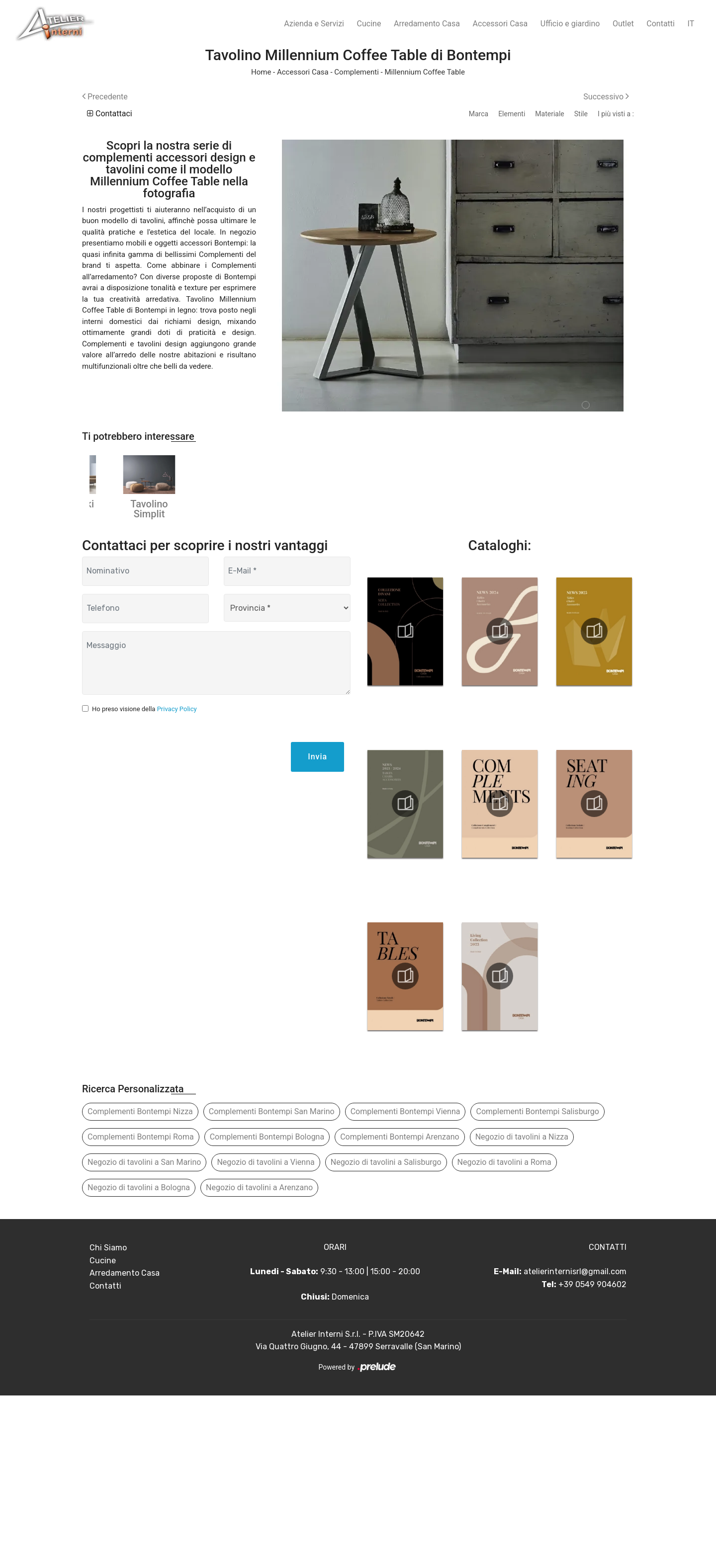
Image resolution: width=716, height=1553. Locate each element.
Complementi (356, 72)
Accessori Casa (500, 23)
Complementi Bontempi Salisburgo (537, 1269)
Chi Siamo (108, 1405)
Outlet (623, 23)
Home (261, 72)
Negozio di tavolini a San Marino (144, 1319)
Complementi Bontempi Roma (141, 1294)
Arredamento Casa (427, 23)
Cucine (369, 23)
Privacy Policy (177, 866)
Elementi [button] (511, 114)
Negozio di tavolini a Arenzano (259, 1345)
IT (691, 23)
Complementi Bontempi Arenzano (399, 1294)
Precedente (105, 96)
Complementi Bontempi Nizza (140, 1269)
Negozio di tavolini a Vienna (265, 1319)
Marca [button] (478, 114)
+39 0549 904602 (592, 1442)
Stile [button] (581, 114)
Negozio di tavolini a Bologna (139, 1345)
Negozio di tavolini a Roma (504, 1319)
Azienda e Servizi (314, 23)
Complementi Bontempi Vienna (405, 1269)
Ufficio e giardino (570, 23)
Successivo (606, 96)
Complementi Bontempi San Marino (272, 1269)
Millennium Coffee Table (424, 72)
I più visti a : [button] (616, 114)
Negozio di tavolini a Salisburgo (386, 1319)
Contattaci (109, 113)
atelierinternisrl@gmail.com (575, 1429)
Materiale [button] (549, 114)
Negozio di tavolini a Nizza (521, 1294)
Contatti (660, 23)
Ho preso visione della (144, 866)
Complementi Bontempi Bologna (267, 1294)
